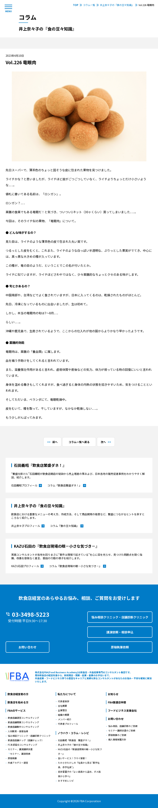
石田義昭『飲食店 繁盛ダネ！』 (75, 740)
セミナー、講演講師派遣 (20, 749)
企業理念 (62, 710)
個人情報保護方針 (117, 739)
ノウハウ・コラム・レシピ (73, 733)
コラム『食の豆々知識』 (66, 525)
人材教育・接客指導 (18, 731)
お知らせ (113, 694)
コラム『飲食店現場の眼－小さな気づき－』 (77, 566)
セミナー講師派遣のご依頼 (121, 730)
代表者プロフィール (68, 723)
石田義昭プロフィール (26, 485)
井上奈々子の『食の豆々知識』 (117, 5)
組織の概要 (63, 714)
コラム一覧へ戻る (79, 442)
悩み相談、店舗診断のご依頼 (122, 726)
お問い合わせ (27, 647)
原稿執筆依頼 (120, 647)
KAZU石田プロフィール (27, 566)
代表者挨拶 (63, 701)
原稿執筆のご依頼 (117, 735)
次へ (103, 442)
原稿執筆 (12, 758)
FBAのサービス (16, 710)
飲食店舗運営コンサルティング (23, 717)
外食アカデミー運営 (18, 762)
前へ (55, 442)
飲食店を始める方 (17, 702)
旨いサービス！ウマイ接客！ (72, 758)
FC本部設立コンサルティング (22, 744)
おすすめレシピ (66, 780)
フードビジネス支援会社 (122, 710)
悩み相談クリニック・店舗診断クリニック (119, 617)
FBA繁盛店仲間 (117, 702)
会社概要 (62, 705)
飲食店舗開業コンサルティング (23, 722)
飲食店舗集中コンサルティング (23, 726)
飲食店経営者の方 (17, 694)
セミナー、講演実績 (20, 753)
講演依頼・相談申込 (119, 632)
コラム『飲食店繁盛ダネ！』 (66, 485)
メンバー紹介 (64, 719)
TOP (75, 5)
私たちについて (67, 694)
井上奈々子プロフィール (28, 525)
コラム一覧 (89, 5)
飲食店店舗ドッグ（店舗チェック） (26, 740)
